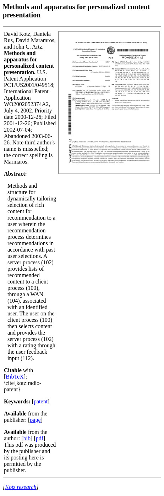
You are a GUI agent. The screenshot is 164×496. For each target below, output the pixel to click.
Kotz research (20, 487)
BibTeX (14, 377)
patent (41, 401)
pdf (39, 438)
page (35, 420)
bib (27, 438)
